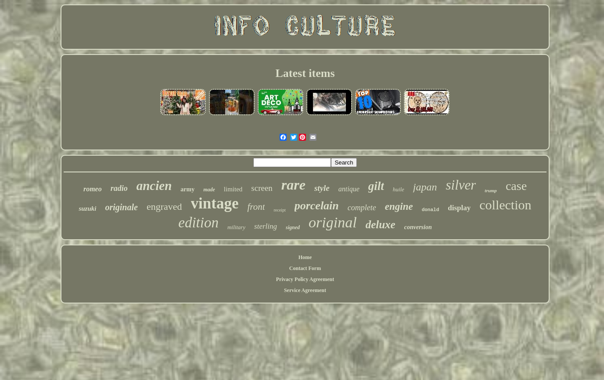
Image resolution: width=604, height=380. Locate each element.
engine (399, 206)
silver (461, 185)
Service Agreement (305, 290)
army (187, 189)
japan (425, 187)
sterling (265, 226)
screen (262, 188)
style (322, 188)
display (459, 208)
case (516, 186)
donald (430, 209)
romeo (92, 189)
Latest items (304, 73)
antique (349, 189)
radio (119, 188)
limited (233, 189)
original (333, 222)
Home (305, 257)
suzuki (87, 208)
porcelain (317, 205)
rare (293, 185)
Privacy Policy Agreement (305, 279)
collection (505, 204)
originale (121, 207)
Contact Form (305, 268)
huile (398, 189)
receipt (279, 210)
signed (293, 227)
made (209, 189)
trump (491, 190)
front (256, 206)
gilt (376, 186)
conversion (418, 227)
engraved (164, 206)
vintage (215, 203)
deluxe (380, 224)
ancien (154, 186)
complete (362, 207)
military (236, 227)
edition (198, 222)
